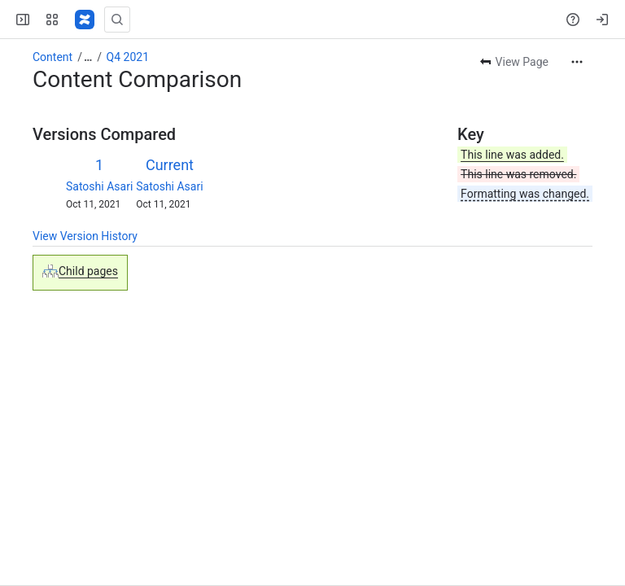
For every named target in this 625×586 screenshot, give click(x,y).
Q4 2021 (128, 56)
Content (52, 56)
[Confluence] (85, 20)
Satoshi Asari (99, 186)
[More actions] (577, 62)
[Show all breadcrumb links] (88, 57)
